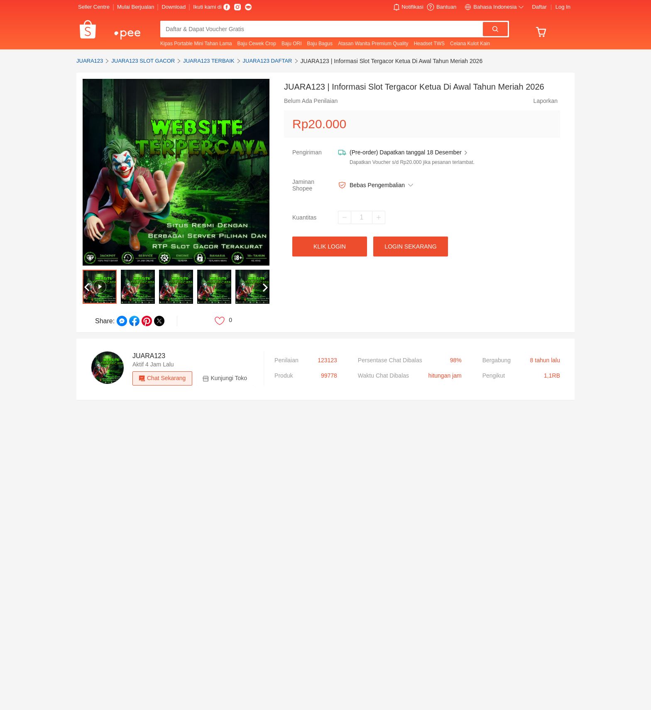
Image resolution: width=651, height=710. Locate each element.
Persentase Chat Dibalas (390, 360)
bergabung (496, 360)
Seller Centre (94, 7)
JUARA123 (89, 61)
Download (174, 7)
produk (283, 375)
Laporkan (546, 101)
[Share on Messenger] (122, 321)
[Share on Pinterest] (147, 321)
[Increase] (378, 217)
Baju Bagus (320, 43)
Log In (563, 7)
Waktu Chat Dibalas (383, 375)
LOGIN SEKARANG (410, 246)
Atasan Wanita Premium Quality (373, 43)
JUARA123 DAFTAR (267, 61)
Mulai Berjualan (135, 7)
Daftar (539, 7)
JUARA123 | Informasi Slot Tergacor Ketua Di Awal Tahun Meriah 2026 (392, 61)
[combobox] (322, 29)
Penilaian (286, 360)
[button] (408, 7)
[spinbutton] (361, 217)
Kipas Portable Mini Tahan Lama (196, 43)
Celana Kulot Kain (470, 43)
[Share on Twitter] (159, 321)
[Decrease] (344, 217)
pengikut (493, 375)
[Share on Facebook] (134, 321)
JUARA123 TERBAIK (208, 61)
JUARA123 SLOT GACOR (143, 61)
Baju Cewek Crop (256, 43)
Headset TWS (429, 43)
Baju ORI (291, 43)
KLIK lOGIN (329, 246)
